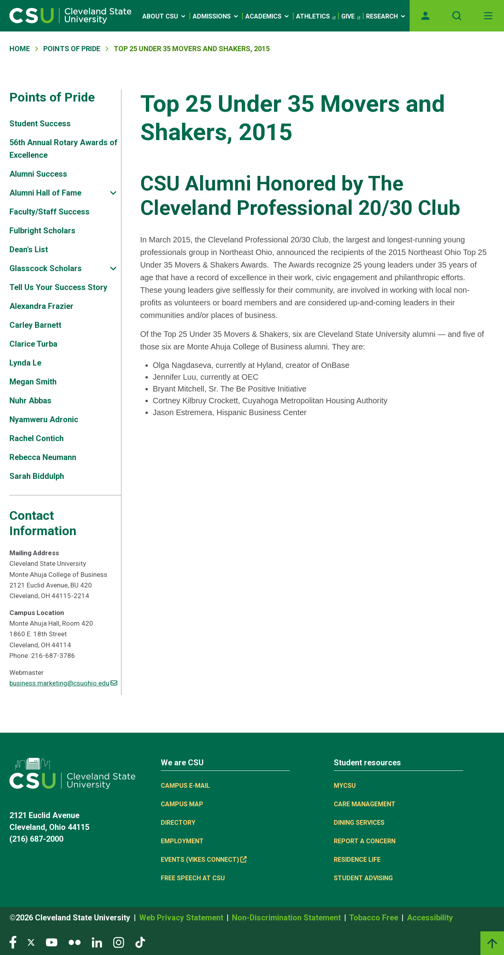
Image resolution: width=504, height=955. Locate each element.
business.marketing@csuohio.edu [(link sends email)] (63, 683)
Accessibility (430, 917)
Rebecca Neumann (42, 457)
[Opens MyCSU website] (425, 15)
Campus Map (182, 804)
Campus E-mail (185, 785)
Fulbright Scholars (42, 230)
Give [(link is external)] (350, 16)
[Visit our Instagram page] (118, 942)
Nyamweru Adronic (43, 419)
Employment (182, 841)
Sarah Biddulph (36, 476)
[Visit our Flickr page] (74, 942)
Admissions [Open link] (216, 16)
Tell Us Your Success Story (58, 287)
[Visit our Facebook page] (13, 942)
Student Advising (363, 878)
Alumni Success (38, 174)
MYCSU (345, 785)
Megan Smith (33, 381)
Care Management (364, 804)
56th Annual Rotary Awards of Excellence (63, 149)
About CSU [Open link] (164, 16)
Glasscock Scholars (45, 268)
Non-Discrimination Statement (287, 917)
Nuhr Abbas (30, 400)
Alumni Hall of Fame (45, 193)
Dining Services (359, 822)
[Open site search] (457, 15)
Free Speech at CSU (193, 878)
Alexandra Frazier (41, 306)
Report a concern (364, 841)
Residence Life (357, 859)
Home (19, 48)
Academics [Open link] (267, 16)
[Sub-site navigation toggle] (113, 193)
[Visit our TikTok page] (140, 942)
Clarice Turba (33, 344)
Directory (178, 822)
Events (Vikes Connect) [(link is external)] (203, 859)
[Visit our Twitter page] (31, 942)
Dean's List (28, 249)
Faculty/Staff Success (49, 211)
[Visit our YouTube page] (51, 942)
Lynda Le (25, 363)
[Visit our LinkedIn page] (97, 942)
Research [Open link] (386, 16)
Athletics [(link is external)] (315, 16)
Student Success (40, 123)
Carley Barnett (35, 325)
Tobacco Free (374, 917)
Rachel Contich (36, 438)
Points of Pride (71, 48)
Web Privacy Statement (182, 917)
